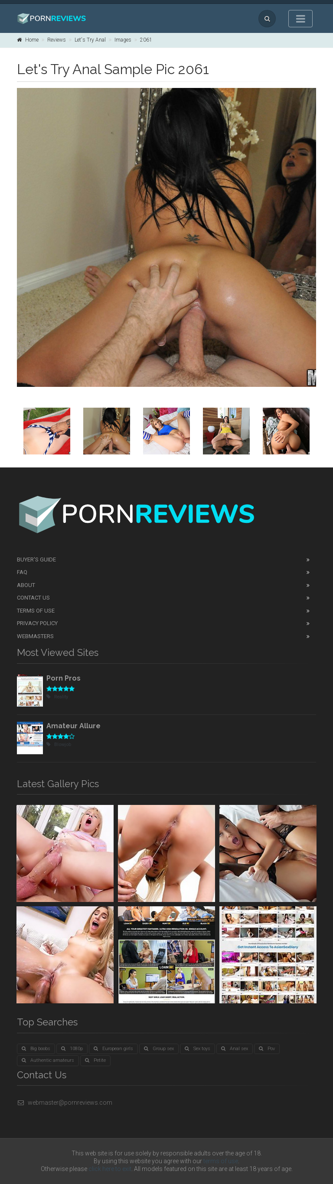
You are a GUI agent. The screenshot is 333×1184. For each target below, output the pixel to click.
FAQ (22, 572)
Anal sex (234, 1048)
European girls (113, 1048)
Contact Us (33, 597)
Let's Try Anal (90, 40)
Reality (57, 697)
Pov (267, 1048)
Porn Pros (63, 678)
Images (122, 40)
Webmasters (35, 636)
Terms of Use (36, 610)
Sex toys (197, 1048)
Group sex (159, 1048)
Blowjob (58, 744)
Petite (95, 1060)
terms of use (220, 1161)
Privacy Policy (37, 623)
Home (28, 40)
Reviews (56, 40)
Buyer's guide (36, 559)
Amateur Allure (73, 726)
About (26, 585)
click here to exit (109, 1168)
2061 (146, 40)
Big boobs (36, 1048)
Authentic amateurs (48, 1060)
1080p (72, 1048)
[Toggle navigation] (300, 18)
